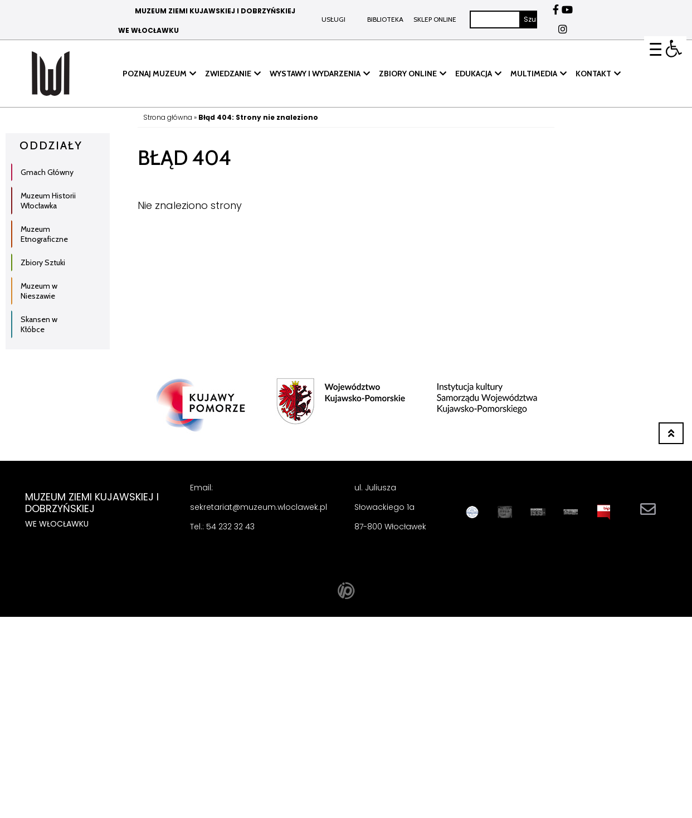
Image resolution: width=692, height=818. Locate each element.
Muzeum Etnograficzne (44, 234)
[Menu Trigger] (656, 48)
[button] (673, 48)
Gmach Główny (47, 172)
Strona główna (167, 117)
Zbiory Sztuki (43, 262)
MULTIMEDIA (533, 74)
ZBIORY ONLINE (408, 74)
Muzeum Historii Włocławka (48, 201)
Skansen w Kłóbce (39, 324)
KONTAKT (593, 74)
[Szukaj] (495, 19)
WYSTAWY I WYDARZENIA (315, 74)
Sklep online (434, 19)
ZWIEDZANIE (228, 74)
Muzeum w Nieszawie (39, 291)
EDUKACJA (473, 74)
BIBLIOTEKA (385, 19)
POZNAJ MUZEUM (155, 74)
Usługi (333, 19)
